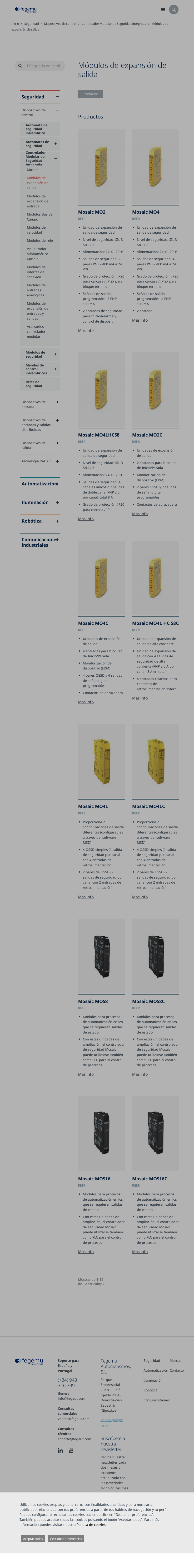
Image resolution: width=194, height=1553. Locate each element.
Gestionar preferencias (66, 1539)
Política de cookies (91, 1524)
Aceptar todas (33, 1539)
